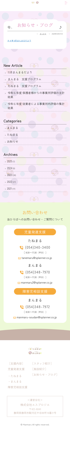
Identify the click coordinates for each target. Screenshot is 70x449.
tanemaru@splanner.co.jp (37, 258)
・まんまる (15, 397)
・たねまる (15, 392)
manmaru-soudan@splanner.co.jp (37, 317)
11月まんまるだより (19, 72)
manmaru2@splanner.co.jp (36, 282)
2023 (9, 175)
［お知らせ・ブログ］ (45, 390)
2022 (9, 181)
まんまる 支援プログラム (24, 79)
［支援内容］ (16, 379)
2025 (9, 161)
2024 (9, 168)
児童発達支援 (16, 385)
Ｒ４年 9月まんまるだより (19, 40)
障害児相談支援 (17, 403)
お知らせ (12, 141)
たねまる (12, 134)
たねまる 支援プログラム (24, 86)
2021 (9, 188)
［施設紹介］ (39, 385)
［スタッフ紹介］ (42, 379)
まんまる (43, 34)
